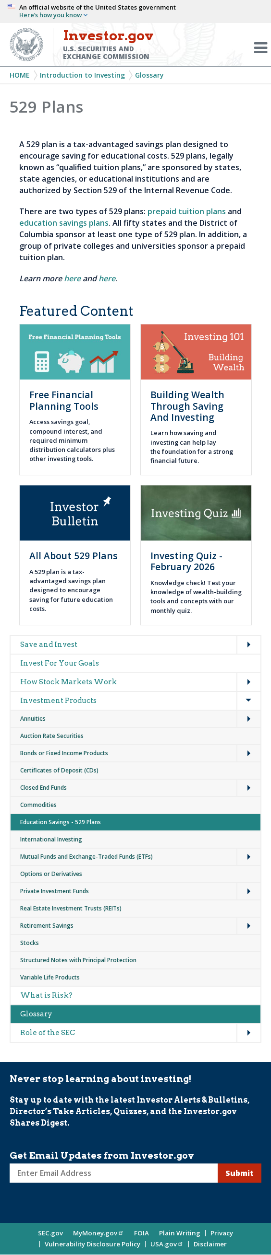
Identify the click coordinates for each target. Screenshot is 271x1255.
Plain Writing (179, 1233)
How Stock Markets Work (68, 682)
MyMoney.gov (98, 1233)
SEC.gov (50, 1233)
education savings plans (64, 223)
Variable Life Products (50, 977)
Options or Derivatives (51, 874)
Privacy (221, 1233)
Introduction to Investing (82, 75)
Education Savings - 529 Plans (60, 822)
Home (20, 75)
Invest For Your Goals (59, 663)
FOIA (141, 1233)
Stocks (29, 943)
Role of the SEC (47, 1032)
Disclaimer (210, 1244)
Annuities (33, 718)
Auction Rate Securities (52, 736)
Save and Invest (48, 644)
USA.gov (167, 1244)
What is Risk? (46, 995)
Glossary (149, 75)
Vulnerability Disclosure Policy (92, 1244)
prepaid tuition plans (187, 211)
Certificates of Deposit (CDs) (59, 770)
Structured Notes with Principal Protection (78, 960)
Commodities (38, 805)
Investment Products (58, 700)
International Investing (51, 839)
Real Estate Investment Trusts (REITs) (71, 908)
